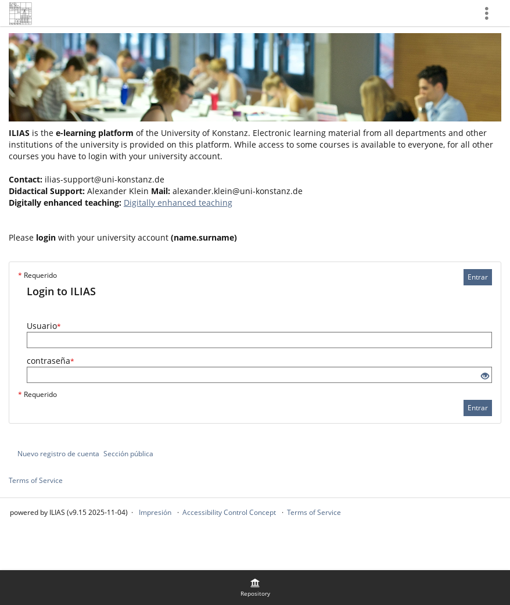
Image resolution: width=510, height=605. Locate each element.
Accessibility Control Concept (229, 512)
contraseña (50, 360)
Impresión (155, 512)
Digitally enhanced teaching (178, 202)
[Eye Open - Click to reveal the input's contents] (485, 376)
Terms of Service (36, 480)
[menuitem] (255, 587)
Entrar (478, 277)
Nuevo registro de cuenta (58, 454)
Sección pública (128, 454)
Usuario (44, 325)
